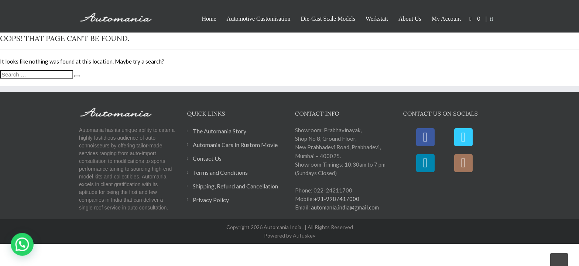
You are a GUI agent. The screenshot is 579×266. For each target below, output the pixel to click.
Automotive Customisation (259, 19)
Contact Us (207, 158)
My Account (446, 19)
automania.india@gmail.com (344, 207)
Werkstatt (377, 19)
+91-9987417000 (336, 198)
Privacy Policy (211, 199)
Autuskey (303, 235)
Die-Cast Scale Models (328, 19)
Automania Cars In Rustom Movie (235, 144)
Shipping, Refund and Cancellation (235, 186)
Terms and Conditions (220, 172)
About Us (409, 19)
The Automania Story (219, 130)
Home (209, 19)
